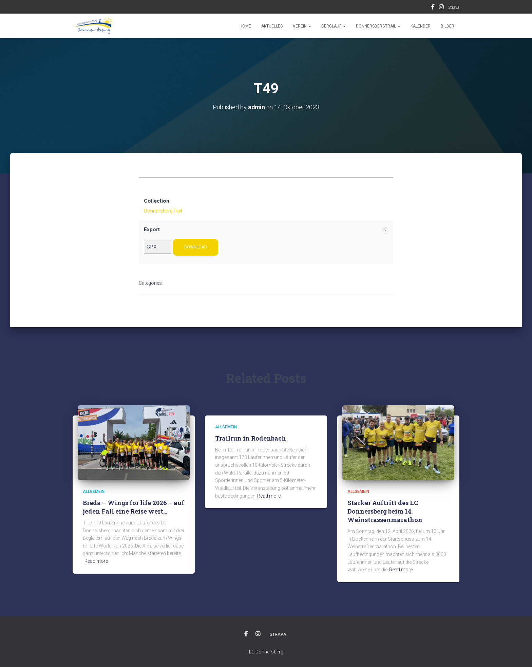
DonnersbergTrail (378, 26)
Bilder (447, 26)
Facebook (433, 8)
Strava (453, 7)
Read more (96, 561)
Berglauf (333, 26)
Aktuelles (272, 26)
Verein (302, 26)
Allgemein (93, 491)
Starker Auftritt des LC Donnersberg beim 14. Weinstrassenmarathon (384, 511)
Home (245, 26)
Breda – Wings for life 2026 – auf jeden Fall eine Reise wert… (133, 507)
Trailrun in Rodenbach (250, 438)
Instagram (441, 8)
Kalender (421, 26)
